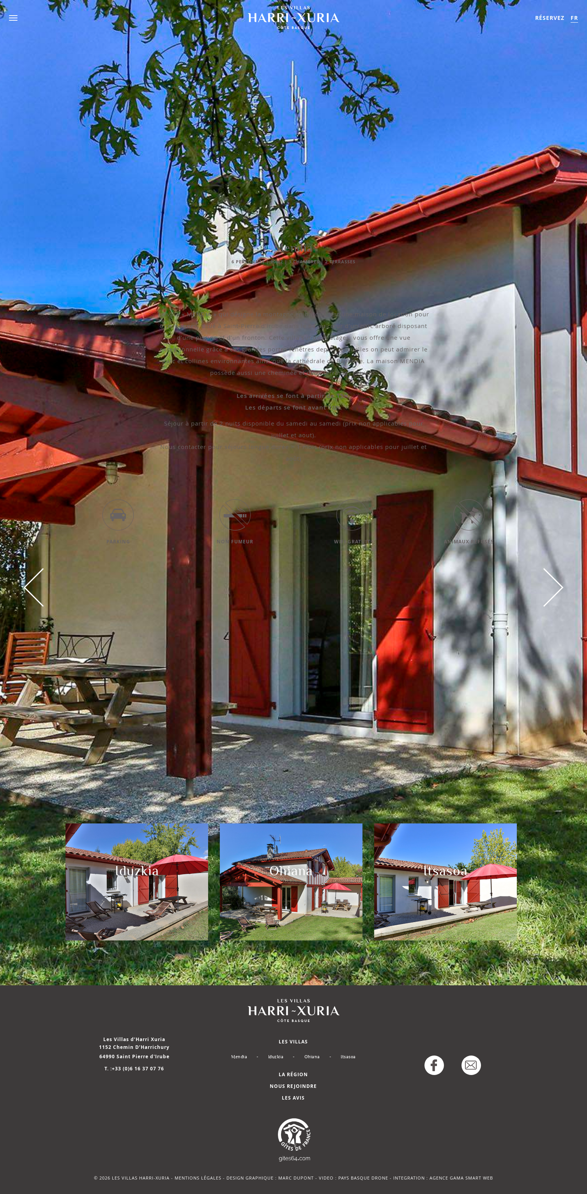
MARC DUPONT (296, 1178)
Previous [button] (43, 587)
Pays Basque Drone (363, 1178)
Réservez (549, 17)
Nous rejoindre (293, 1086)
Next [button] (544, 587)
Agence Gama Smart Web (461, 1178)
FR (574, 17)
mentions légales (198, 1178)
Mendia (239, 1056)
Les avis (293, 1098)
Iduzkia (276, 1056)
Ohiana (312, 1056)
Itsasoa (348, 1056)
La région (293, 1074)
